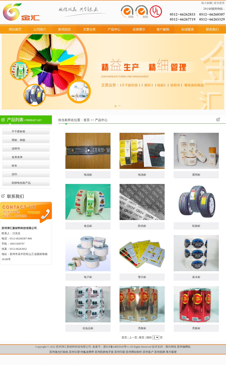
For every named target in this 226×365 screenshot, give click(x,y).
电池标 (88, 174)
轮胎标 (196, 225)
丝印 (14, 174)
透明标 (196, 174)
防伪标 (142, 225)
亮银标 (142, 328)
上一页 (133, 337)
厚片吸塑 (171, 352)
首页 (86, 120)
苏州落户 (148, 352)
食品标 (88, 225)
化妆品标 (88, 328)
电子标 (88, 277)
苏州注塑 (74, 352)
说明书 (16, 148)
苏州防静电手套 (104, 352)
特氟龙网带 (87, 352)
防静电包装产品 (21, 182)
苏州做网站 (184, 346)
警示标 (142, 277)
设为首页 (219, 3)
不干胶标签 (18, 131)
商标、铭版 (18, 140)
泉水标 (196, 277)
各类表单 (17, 157)
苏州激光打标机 (58, 352)
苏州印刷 (119, 352)
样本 (14, 165)
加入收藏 (206, 3)
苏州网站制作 (134, 352)
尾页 (141, 337)
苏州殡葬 (159, 352)
